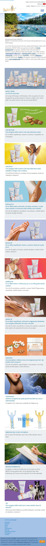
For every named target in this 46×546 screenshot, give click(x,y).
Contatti (7, 534)
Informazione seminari (8, 529)
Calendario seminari (10, 531)
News (6, 525)
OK (42, 541)
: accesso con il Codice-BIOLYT (35, 2)
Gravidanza (8, 533)
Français (43, 6)
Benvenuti (7, 522)
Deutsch (38, 6)
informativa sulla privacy (24, 542)
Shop (6, 527)
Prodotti (7, 524)
